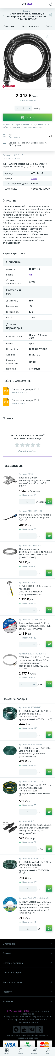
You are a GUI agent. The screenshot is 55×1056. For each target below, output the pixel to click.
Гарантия (27, 991)
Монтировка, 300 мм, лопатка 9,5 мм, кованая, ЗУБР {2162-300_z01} (35, 517)
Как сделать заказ (27, 982)
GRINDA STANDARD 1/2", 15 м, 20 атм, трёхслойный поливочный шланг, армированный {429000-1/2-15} (35, 791)
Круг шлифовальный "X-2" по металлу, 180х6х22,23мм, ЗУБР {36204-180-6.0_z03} (35, 626)
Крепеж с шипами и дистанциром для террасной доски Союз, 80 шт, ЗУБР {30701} (34, 481)
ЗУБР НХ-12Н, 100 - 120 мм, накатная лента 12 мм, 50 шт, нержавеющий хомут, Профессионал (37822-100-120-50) (34, 663)
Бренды (27, 953)
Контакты (27, 1001)
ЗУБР (34, 178)
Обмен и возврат (27, 972)
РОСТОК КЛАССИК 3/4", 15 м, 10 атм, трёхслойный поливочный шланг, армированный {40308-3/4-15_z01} (35, 868)
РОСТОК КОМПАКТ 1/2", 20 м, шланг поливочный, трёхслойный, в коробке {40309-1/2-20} (35, 752)
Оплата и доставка (27, 963)
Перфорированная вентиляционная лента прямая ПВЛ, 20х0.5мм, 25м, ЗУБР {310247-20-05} (35, 553)
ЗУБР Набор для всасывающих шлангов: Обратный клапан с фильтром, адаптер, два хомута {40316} (35, 829)
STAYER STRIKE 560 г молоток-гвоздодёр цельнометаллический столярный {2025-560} (35, 590)
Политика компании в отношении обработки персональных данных (27, 1037)
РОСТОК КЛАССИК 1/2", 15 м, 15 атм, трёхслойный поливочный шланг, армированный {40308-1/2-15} (35, 715)
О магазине (27, 943)
